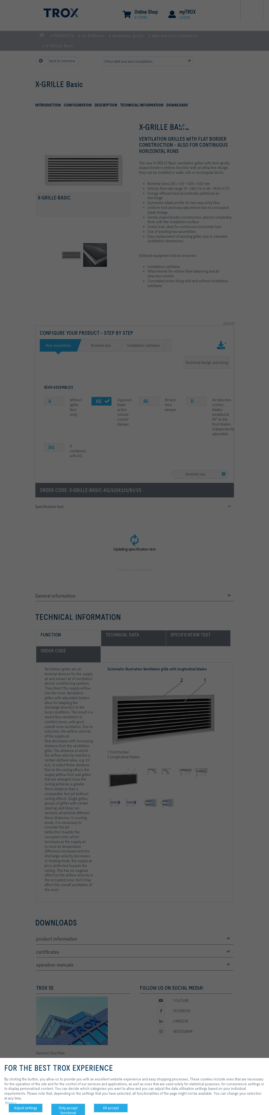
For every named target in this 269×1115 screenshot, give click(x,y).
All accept (111, 1108)
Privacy (10, 1103)
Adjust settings (25, 1108)
